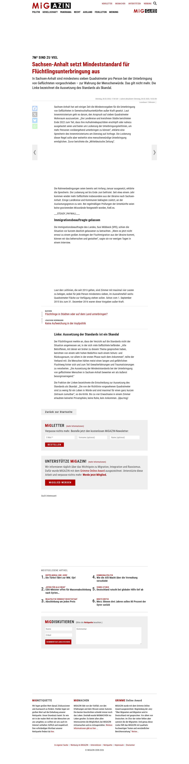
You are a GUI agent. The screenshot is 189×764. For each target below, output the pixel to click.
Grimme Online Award (92, 470)
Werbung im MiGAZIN (79, 745)
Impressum (119, 745)
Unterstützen (134, 3)
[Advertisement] (94, 34)
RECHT (77, 12)
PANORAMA (65, 12)
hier (52, 731)
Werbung (147, 3)
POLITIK (36, 12)
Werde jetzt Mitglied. (95, 474)
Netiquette (88, 622)
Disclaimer (130, 745)
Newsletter (107, 3)
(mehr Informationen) (75, 426)
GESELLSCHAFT (50, 12)
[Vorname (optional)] (92, 437)
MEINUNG (113, 12)
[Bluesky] (34, 120)
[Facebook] (34, 108)
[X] (34, 114)
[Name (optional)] (125, 437)
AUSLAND (87, 12)
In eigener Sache (61, 745)
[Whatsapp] (34, 126)
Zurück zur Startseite (59, 411)
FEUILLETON (101, 12)
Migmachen (120, 3)
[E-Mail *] (60, 437)
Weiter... (135, 731)
